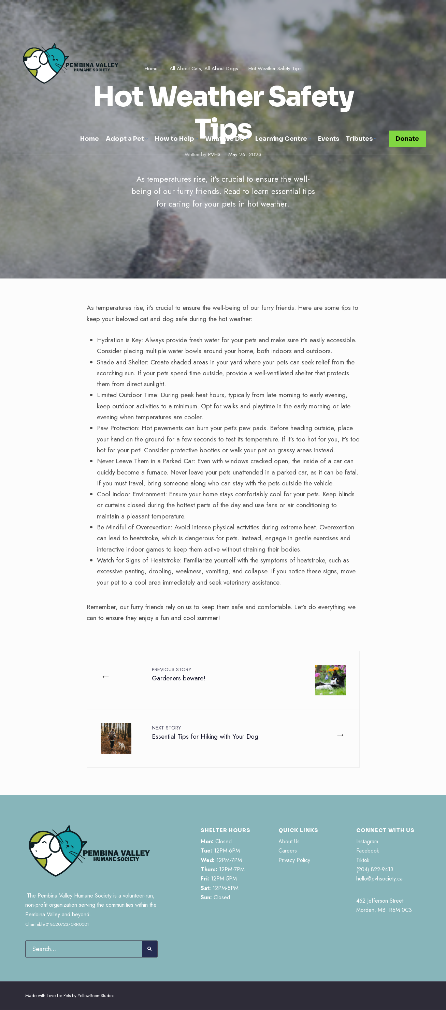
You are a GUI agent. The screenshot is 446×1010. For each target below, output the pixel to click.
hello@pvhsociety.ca (379, 879)
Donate (407, 138)
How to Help (174, 138)
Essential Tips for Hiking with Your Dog (205, 732)
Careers (287, 851)
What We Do (224, 138)
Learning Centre (281, 138)
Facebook (367, 851)
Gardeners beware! (178, 674)
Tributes (359, 138)
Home (89, 138)
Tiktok (363, 860)
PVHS (214, 154)
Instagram (367, 841)
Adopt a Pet (125, 138)
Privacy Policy (294, 860)
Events (328, 138)
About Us (289, 841)
